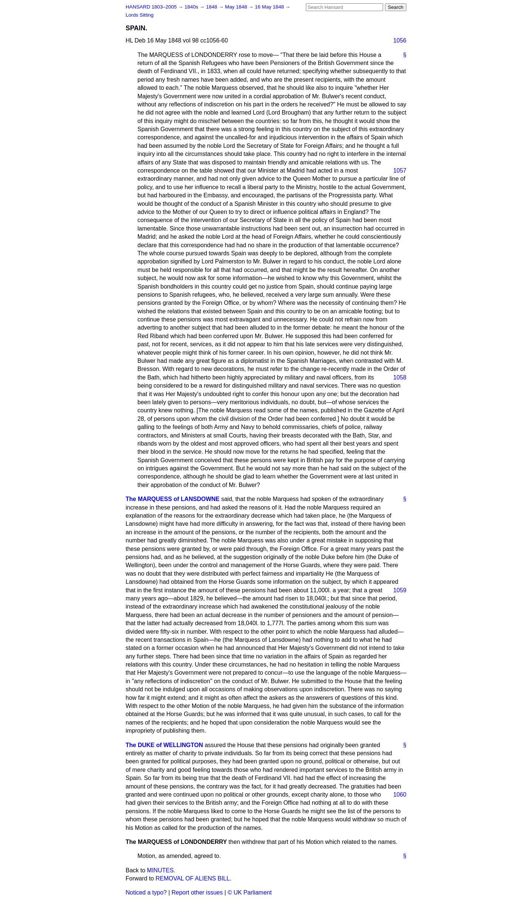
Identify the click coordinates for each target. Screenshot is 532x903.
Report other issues (197, 892)
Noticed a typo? (146, 892)
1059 (399, 590)
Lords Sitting (140, 15)
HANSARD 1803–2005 (151, 7)
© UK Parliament (250, 892)
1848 (212, 7)
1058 (399, 377)
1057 (399, 170)
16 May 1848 (270, 7)
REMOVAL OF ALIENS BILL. (193, 878)
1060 (399, 794)
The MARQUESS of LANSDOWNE (172, 499)
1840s (192, 7)
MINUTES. (161, 870)
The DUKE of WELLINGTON (164, 745)
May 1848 (236, 7)
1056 (399, 40)
